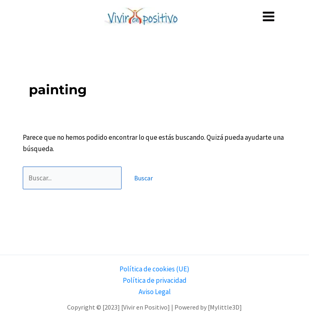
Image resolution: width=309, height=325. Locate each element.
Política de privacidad (155, 280)
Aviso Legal (155, 291)
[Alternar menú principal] (269, 16)
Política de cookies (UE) (154, 268)
